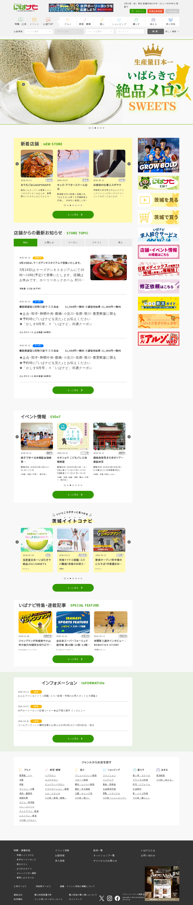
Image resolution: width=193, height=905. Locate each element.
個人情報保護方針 (43, 895)
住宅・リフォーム (141, 784)
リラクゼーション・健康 (57, 789)
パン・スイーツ (27, 807)
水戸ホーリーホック (26, 859)
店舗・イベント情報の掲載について (77, 886)
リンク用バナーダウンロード (48, 899)
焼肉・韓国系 (25, 793)
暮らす (136, 24)
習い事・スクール (141, 775)
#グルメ (26, 569)
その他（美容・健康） (56, 798)
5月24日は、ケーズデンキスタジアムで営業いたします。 (50, 263)
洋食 (21, 780)
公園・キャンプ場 (83, 793)
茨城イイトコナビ (25, 855)
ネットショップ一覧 (104, 855)
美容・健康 (85, 24)
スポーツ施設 (81, 780)
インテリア (108, 780)
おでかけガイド (24, 869)
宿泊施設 (160, 775)
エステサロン (51, 780)
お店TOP (48, 24)
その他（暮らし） (141, 798)
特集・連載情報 (22, 850)
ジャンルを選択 (94, 31)
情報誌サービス (43, 886)
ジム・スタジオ (52, 793)
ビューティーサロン (55, 784)
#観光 (97, 569)
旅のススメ (22, 864)
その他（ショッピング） (115, 798)
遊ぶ (102, 24)
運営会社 (18, 895)
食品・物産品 (109, 784)
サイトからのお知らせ (105, 860)
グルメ (67, 24)
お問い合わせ (148, 855)
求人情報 (170, 24)
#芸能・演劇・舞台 (111, 477)
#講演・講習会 (27, 477)
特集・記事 (21, 24)
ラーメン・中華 (27, 789)
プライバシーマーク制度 (132, 894)
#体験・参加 (62, 474)
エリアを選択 (32, 31)
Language (172, 11)
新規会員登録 (155, 11)
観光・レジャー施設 (85, 784)
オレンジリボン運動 (26, 873)
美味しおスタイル (25, 877)
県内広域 (46, 555)
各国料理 (23, 798)
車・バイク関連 (140, 793)
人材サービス (20, 886)
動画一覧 (98, 850)
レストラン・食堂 (28, 816)
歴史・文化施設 (82, 789)
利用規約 (18, 899)
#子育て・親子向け (75, 474)
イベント (34, 24)
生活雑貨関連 (109, 789)
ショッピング (119, 24)
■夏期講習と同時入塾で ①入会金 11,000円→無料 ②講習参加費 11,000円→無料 (70, 307)
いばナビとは (148, 850)
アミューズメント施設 (86, 775)
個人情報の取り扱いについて (83, 895)
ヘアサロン (50, 775)
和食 (21, 784)
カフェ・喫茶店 (27, 802)
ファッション (109, 775)
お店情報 (60, 855)
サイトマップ (75, 899)
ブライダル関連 (140, 780)
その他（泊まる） (165, 780)
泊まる (153, 24)
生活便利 (137, 789)
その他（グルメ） (28, 820)
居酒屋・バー (25, 775)
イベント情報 (62, 850)
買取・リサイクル (111, 793)
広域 (84, 555)
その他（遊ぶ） (82, 798)
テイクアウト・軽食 (29, 811)
